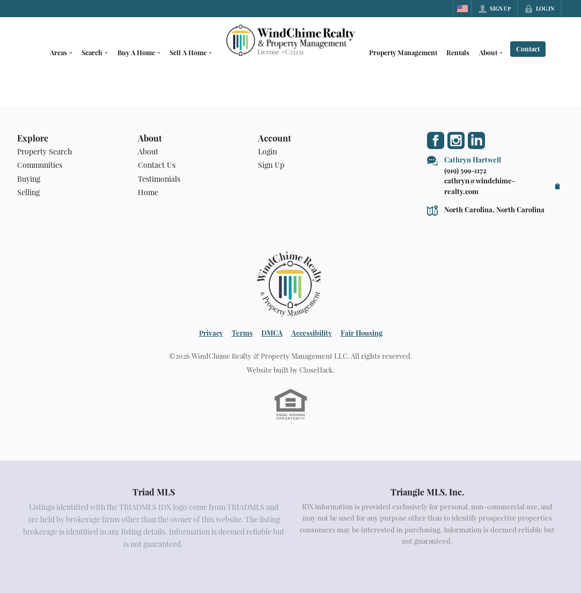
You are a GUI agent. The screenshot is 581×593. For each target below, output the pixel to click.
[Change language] (462, 8)
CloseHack (316, 369)
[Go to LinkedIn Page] (476, 140)
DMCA (272, 332)
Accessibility (311, 332)
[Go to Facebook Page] (435, 140)
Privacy (211, 332)
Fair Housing (362, 332)
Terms (242, 332)
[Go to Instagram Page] (456, 140)
